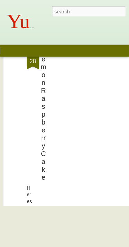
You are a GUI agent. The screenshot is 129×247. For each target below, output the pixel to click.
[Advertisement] (69, 71)
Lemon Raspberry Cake (43, 89)
